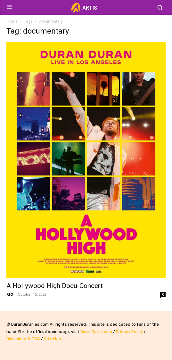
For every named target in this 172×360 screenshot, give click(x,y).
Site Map (52, 338)
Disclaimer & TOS (23, 338)
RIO (9, 294)
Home (12, 21)
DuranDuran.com (96, 331)
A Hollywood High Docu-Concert (54, 286)
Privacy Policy (129, 331)
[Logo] (86, 7)
